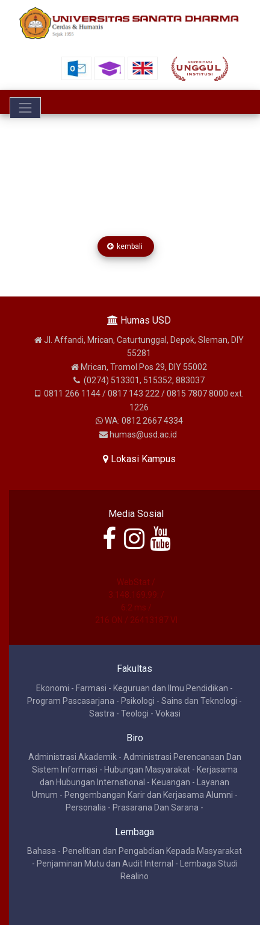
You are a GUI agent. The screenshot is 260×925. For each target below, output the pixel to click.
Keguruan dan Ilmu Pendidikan (170, 688)
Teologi (135, 713)
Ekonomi (52, 688)
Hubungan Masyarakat (147, 769)
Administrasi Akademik (72, 757)
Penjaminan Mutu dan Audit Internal (105, 863)
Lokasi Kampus (139, 459)
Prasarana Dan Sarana (156, 807)
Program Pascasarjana (70, 701)
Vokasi (168, 713)
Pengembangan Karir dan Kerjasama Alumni (148, 795)
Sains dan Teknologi (199, 701)
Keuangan (171, 782)
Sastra (101, 713)
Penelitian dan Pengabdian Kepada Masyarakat (152, 851)
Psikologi (138, 701)
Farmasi (91, 688)
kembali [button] (125, 246)
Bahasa (41, 851)
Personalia (86, 807)
